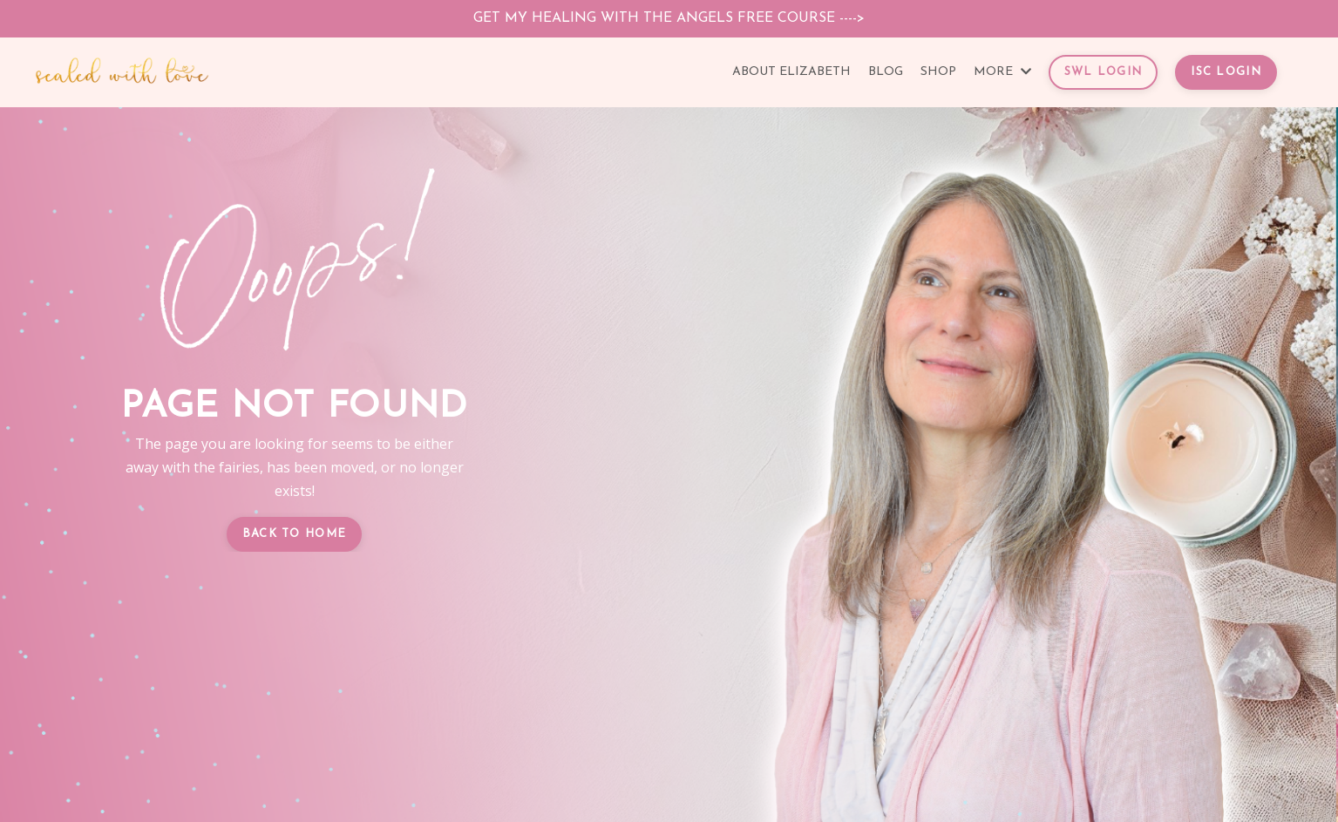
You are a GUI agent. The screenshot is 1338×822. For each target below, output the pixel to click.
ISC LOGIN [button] (1226, 72)
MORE (1002, 71)
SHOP (938, 71)
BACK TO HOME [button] (294, 534)
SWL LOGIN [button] (1103, 72)
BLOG (885, 71)
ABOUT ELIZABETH (791, 71)
